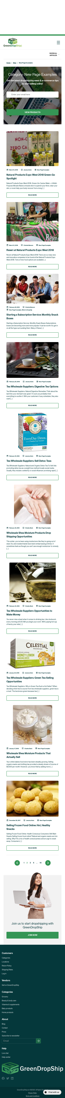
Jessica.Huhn (28, 170)
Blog (14, 63)
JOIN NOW (32, 935)
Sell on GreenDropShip (10, 985)
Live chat (5, 1053)
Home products (7, 1012)
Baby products (7, 1008)
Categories (6, 958)
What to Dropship (27, 310)
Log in (4, 974)
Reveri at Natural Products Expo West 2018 (30, 250)
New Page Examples (43, 170)
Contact (5, 1028)
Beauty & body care (9, 1001)
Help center (6, 1057)
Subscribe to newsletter (11, 1036)
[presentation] (25, 102)
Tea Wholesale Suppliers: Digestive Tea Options (32, 386)
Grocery (5, 997)
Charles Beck (29, 528)
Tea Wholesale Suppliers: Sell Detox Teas (28, 460)
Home (8, 63)
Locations (5, 962)
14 (40, 863)
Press (4, 1032)
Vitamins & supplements (10, 1005)
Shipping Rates (7, 970)
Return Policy (6, 966)
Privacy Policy (32, 1093)
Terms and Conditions (32, 1096)
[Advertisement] (32, 17)
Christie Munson (28, 245)
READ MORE (32, 195)
